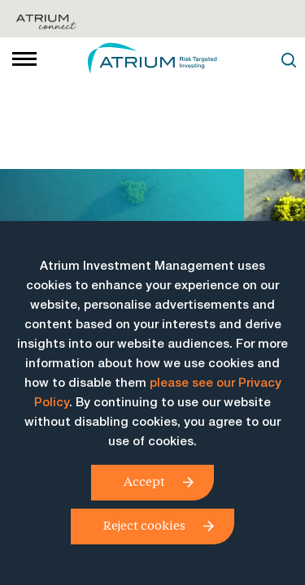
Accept (144, 481)
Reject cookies (144, 525)
